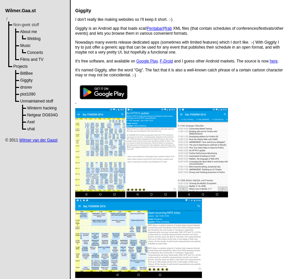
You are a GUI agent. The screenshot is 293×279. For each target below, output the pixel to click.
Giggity (26, 80)
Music (25, 45)
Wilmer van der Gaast (38, 140)
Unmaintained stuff (36, 101)
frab (168, 28)
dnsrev (26, 87)
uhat (31, 129)
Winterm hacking (41, 108)
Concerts (35, 52)
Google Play (146, 61)
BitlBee (26, 73)
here (274, 61)
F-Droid (166, 61)
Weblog (33, 38)
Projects (20, 66)
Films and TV (31, 59)
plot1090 (27, 94)
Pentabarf (155, 28)
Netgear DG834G (42, 115)
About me (28, 31)
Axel (31, 122)
